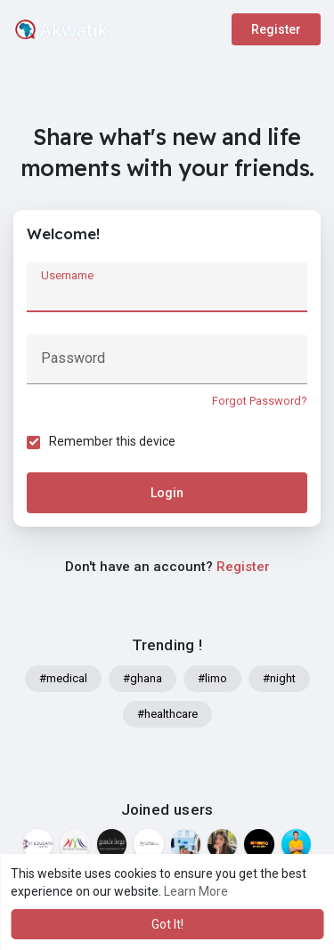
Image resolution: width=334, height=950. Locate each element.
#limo (212, 678)
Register (276, 29)
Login (167, 493)
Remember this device (112, 441)
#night (279, 678)
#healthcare (167, 714)
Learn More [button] (196, 891)
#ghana (142, 678)
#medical (63, 678)
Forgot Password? (259, 400)
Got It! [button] (167, 924)
